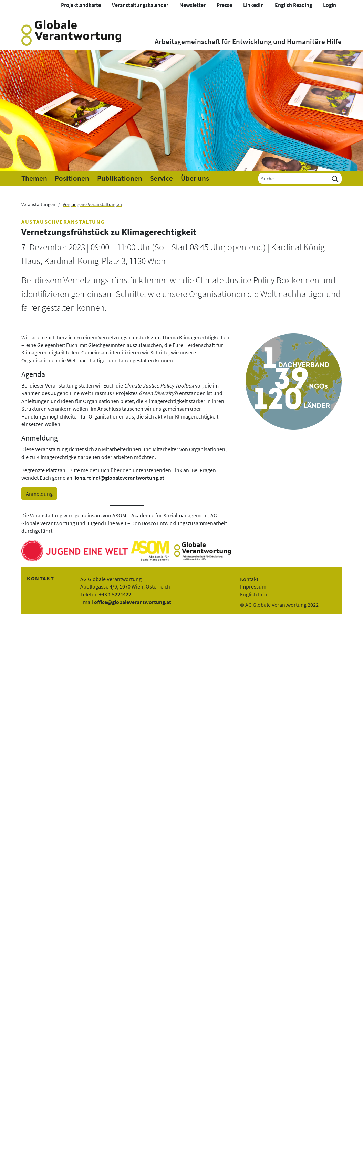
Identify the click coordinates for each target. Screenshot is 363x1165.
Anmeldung (39, 493)
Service (161, 178)
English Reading (293, 4)
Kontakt (249, 578)
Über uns (195, 178)
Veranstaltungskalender (140, 4)
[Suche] (293, 178)
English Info (253, 594)
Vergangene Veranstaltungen (92, 204)
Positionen (72, 178)
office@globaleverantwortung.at (132, 602)
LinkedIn (253, 4)
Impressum (253, 586)
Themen (34, 178)
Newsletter (192, 4)
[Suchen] (335, 178)
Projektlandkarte (81, 4)
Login (329, 4)
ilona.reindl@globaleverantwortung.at (118, 477)
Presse (224, 4)
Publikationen (119, 178)
